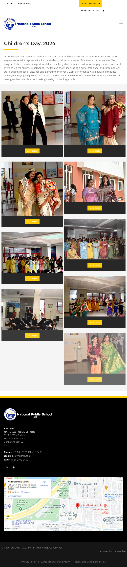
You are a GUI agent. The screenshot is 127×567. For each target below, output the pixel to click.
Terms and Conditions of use (90, 561)
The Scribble (119, 551)
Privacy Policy (28, 561)
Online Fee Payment (90, 3)
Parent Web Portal (90, 10)
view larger (32, 150)
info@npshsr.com (21, 455)
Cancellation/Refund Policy (55, 561)
